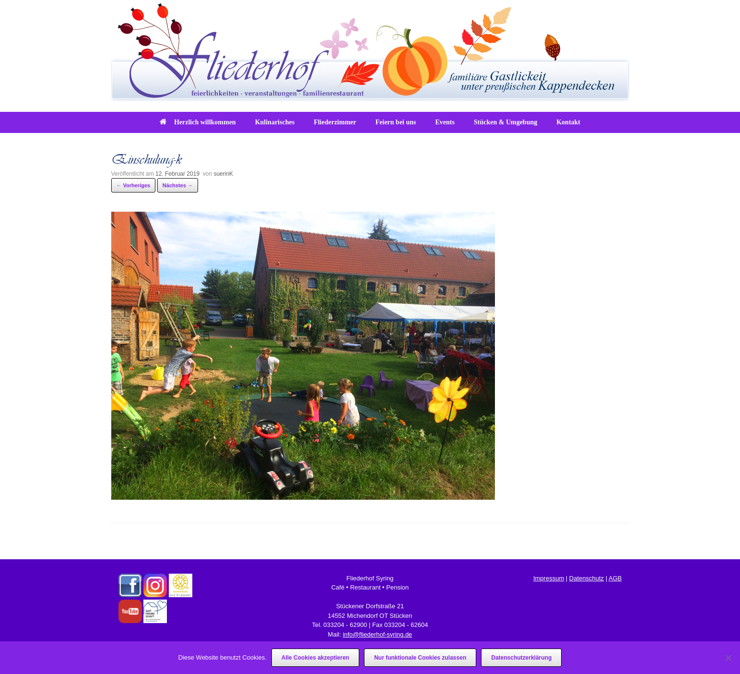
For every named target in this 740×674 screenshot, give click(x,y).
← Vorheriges (134, 185)
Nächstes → (178, 185)
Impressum (548, 578)
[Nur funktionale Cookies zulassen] (728, 657)
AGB (615, 578)
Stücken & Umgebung (505, 122)
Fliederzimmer (335, 122)
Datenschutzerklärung (521, 657)
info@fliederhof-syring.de (377, 634)
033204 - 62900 (345, 624)
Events (445, 122)
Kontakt (568, 122)
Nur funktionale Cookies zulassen (420, 657)
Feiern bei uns (396, 122)
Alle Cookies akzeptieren (315, 657)
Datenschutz (586, 578)
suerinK (223, 173)
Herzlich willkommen (198, 122)
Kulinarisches (274, 122)
